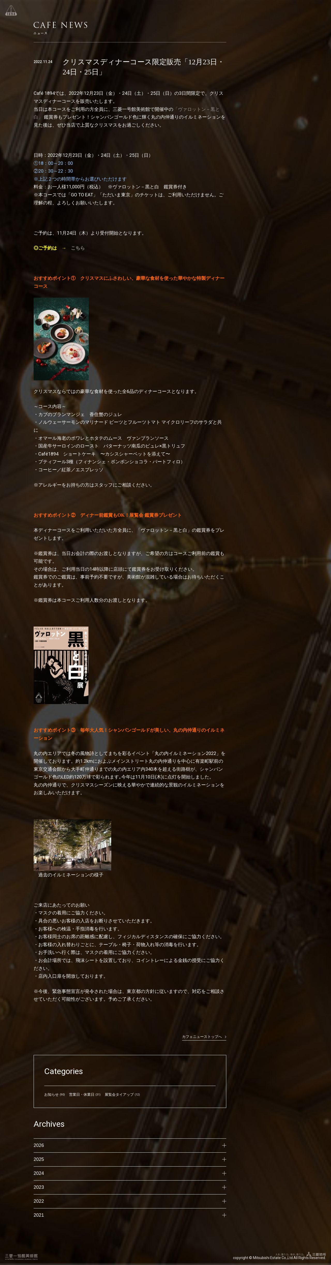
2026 (130, 1145)
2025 (130, 1159)
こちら (78, 248)
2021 (130, 1215)
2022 (130, 1201)
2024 (130, 1173)
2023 (130, 1187)
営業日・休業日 (81, 1094)
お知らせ (51, 1094)
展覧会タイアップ (119, 1094)
